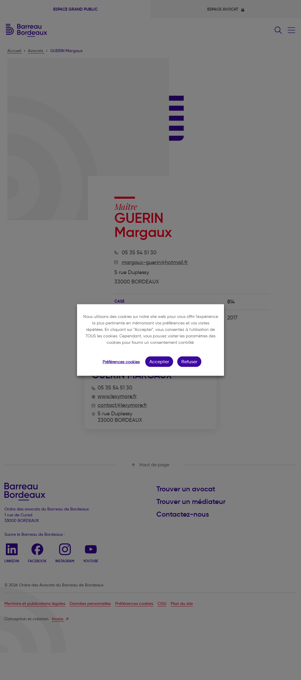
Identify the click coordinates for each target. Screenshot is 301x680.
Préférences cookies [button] (121, 361)
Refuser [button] (189, 361)
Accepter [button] (159, 361)
